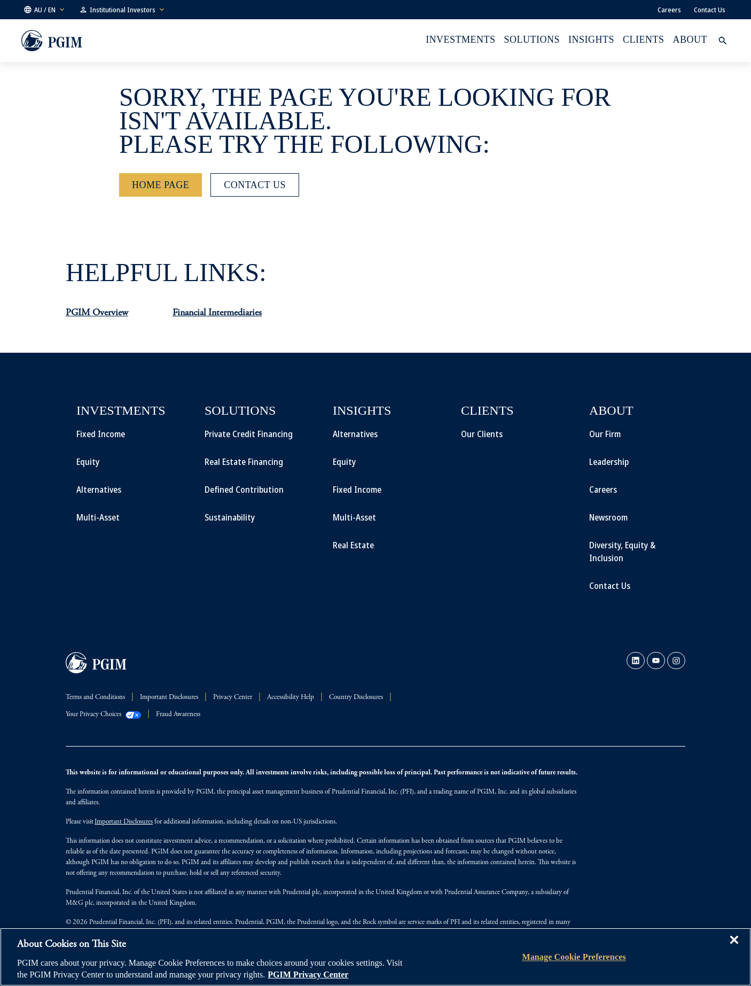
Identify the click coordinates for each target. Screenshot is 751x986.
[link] (636, 660)
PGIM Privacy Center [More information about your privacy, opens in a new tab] (308, 974)
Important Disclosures (124, 822)
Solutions (532, 39)
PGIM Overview (97, 313)
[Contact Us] (255, 185)
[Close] (734, 947)
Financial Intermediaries (217, 313)
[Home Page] (160, 185)
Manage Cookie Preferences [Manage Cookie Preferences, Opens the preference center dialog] (573, 956)
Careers (669, 9)
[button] (44, 9)
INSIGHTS (591, 39)
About (690, 39)
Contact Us (709, 9)
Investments (460, 39)
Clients (643, 39)
